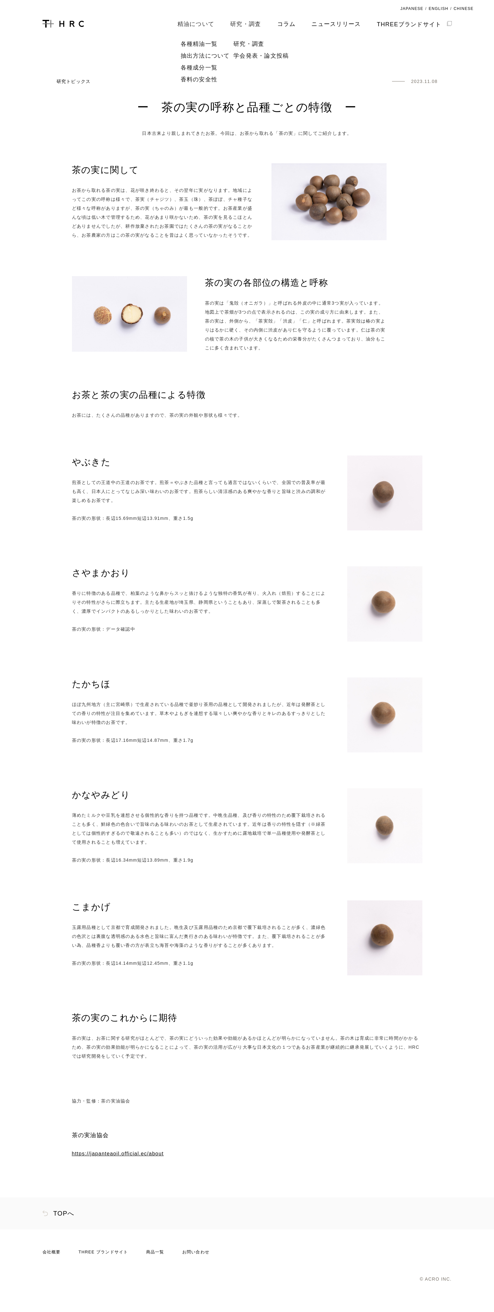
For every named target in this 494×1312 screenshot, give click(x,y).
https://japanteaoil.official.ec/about (118, 1177)
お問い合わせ (196, 1275)
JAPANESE (411, 8)
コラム (286, 24)
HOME (50, 61)
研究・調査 (83, 61)
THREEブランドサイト (414, 24)
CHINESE (464, 8)
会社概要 (52, 1275)
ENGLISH (439, 8)
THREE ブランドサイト (103, 1275)
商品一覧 (155, 1275)
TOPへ (63, 1237)
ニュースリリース (336, 24)
